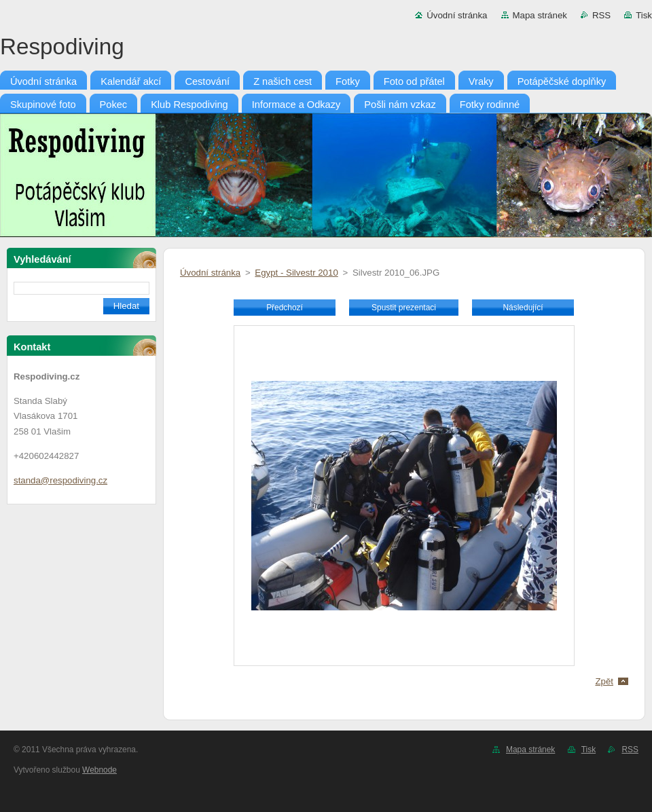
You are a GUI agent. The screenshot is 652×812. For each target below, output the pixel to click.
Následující (523, 307)
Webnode (99, 770)
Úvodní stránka (457, 15)
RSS (601, 15)
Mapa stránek (540, 15)
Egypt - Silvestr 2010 (296, 272)
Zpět (604, 681)
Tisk (644, 15)
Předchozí (284, 307)
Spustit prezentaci (404, 307)
